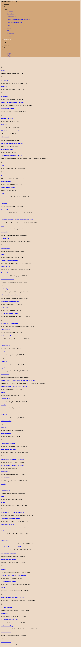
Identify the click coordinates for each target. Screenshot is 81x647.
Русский (9, 53)
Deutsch (9, 56)
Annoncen (6, 4)
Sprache (6, 52)
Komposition (10, 14)
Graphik (9, 36)
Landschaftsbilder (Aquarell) (14, 22)
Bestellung (6, 6)
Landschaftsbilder (11, 16)
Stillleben (9, 31)
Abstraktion (10, 11)
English (9, 54)
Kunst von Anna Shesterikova (9, 1)
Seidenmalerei (10, 33)
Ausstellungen (7, 39)
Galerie (6, 9)
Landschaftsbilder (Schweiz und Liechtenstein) (19, 19)
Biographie (6, 45)
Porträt (8, 25)
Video (5, 42)
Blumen (9, 28)
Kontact (6, 48)
